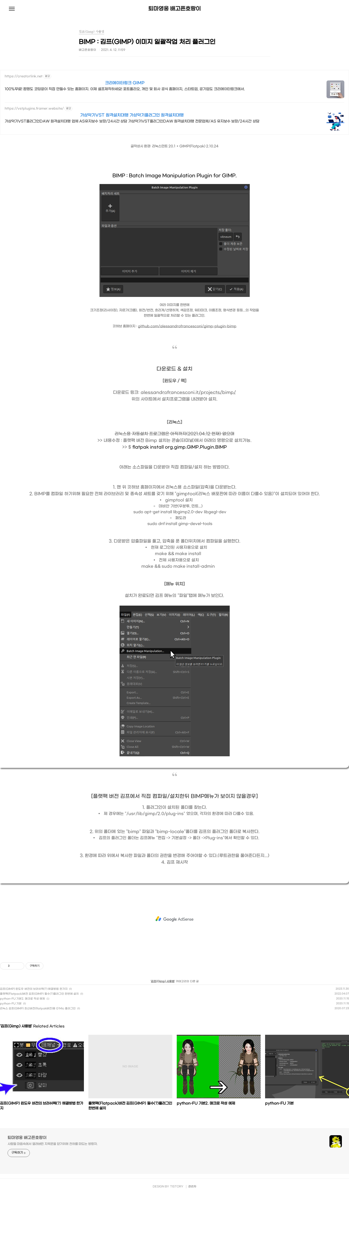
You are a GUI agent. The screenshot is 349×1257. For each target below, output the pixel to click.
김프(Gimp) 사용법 (162, 981)
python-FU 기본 (11, 1003)
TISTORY (176, 1186)
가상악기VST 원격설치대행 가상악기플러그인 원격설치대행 (132, 115)
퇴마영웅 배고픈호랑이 (174, 9)
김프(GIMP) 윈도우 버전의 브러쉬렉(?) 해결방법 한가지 (34, 989)
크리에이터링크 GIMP (124, 83)
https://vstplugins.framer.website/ (34, 108)
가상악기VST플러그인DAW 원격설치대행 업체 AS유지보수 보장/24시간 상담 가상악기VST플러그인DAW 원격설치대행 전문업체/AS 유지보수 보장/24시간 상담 (132, 121)
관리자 (192, 1186)
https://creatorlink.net (24, 76)
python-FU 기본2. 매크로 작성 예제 (22, 998)
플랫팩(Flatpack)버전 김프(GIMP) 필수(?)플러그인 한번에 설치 (39, 993)
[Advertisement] (174, 919)
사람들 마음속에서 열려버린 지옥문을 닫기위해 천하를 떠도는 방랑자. (53, 1144)
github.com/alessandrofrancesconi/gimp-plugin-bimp (187, 326)
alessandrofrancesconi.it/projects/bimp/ (188, 392)
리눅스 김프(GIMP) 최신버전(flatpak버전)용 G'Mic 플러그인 (38, 1008)
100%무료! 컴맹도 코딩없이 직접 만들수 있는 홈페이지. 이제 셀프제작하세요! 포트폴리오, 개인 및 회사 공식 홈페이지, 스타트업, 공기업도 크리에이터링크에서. (125, 89)
